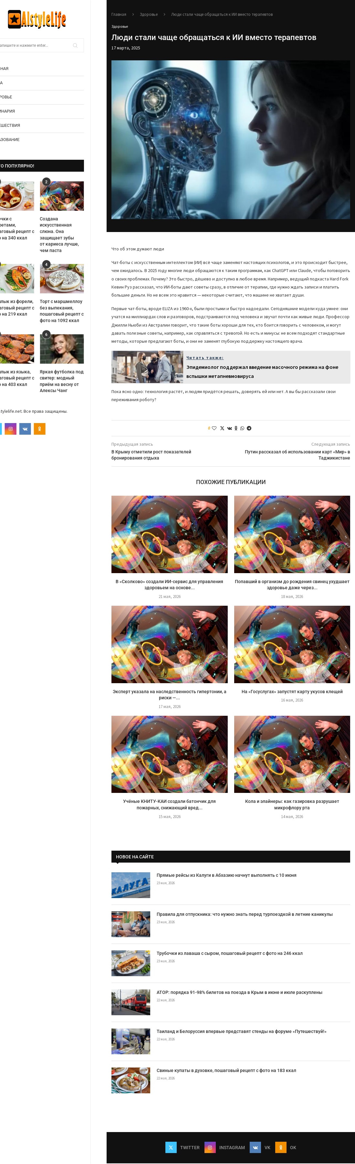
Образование (21, 139)
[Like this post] (214, 428)
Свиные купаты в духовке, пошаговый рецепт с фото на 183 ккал (226, 1070)
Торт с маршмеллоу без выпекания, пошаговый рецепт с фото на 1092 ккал (78, 311)
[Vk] (41, 429)
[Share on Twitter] (222, 428)
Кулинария (18, 111)
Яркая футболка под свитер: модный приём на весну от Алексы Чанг (78, 381)
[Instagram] (27, 429)
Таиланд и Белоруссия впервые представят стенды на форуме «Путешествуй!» (242, 1031)
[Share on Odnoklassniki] (236, 428)
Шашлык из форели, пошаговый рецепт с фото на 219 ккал (28, 308)
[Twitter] (12, 429)
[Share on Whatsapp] (242, 428)
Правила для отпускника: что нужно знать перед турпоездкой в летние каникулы (245, 914)
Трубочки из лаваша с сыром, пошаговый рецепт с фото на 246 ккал (230, 953)
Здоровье (17, 97)
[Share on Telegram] (249, 428)
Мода (12, 82)
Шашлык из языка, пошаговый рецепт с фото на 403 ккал (28, 378)
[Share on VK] (229, 428)
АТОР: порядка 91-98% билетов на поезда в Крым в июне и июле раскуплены (239, 992)
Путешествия (21, 125)
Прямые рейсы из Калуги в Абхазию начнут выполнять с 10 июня (227, 875)
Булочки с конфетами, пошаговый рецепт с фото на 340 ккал (28, 228)
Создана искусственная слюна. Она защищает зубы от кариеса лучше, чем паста (75, 234)
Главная (15, 68)
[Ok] (56, 429)
